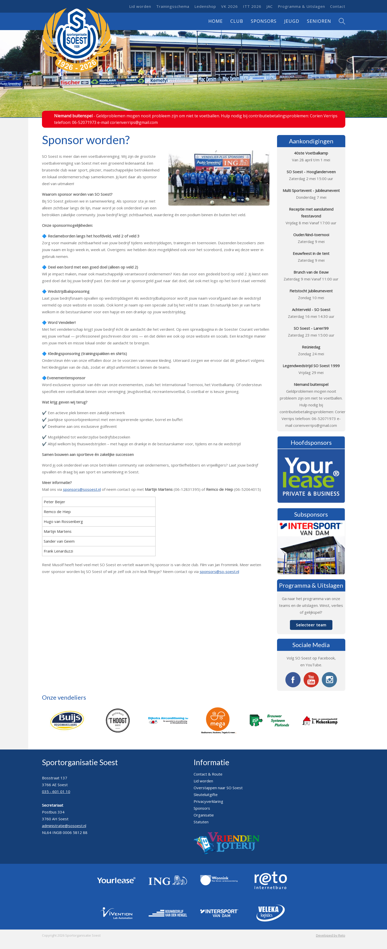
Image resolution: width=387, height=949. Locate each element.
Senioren (319, 21)
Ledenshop (205, 6)
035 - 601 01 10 (56, 791)
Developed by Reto (330, 935)
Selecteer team (311, 624)
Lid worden (140, 6)
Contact (337, 6)
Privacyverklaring (208, 801)
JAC (269, 6)
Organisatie (204, 815)
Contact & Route (208, 774)
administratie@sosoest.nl (64, 825)
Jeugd (291, 21)
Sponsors (264, 21)
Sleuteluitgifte (206, 794)
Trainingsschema (172, 6)
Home (215, 21)
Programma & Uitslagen (301, 6)
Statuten (201, 821)
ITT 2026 (252, 6)
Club (236, 21)
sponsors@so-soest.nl (219, 571)
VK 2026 (229, 6)
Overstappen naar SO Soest (218, 787)
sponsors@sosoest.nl (82, 489)
